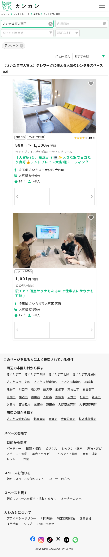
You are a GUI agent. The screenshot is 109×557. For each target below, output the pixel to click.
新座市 (96, 397)
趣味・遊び (94, 448)
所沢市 (47, 389)
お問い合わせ (45, 524)
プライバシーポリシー (21, 518)
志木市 (71, 397)
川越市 (88, 382)
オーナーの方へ (71, 498)
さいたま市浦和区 (45, 382)
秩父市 (35, 389)
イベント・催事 (67, 454)
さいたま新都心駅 (18, 419)
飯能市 (59, 389)
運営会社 (85, 518)
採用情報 (12, 524)
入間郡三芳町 (67, 404)
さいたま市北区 (59, 374)
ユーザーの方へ (59, 479)
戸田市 (35, 397)
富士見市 (25, 404)
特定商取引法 (66, 518)
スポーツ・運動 (17, 454)
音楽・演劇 (90, 454)
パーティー (14, 448)
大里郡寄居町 (88, 404)
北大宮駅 (39, 419)
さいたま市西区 (35, 374)
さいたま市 (14, 374)
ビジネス (51, 448)
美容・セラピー (42, 454)
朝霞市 (59, 397)
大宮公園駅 (68, 419)
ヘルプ (27, 524)
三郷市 (38, 404)
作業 (26, 459)
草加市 (11, 397)
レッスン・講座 (72, 448)
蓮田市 (50, 404)
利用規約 (47, 518)
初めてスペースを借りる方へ (25, 479)
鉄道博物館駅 (87, 419)
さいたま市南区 (70, 382)
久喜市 (11, 404)
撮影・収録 (33, 448)
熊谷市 (11, 389)
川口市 (23, 389)
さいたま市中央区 (18, 382)
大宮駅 (53, 419)
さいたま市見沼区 (84, 374)
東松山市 (73, 389)
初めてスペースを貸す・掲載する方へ (31, 498)
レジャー (12, 459)
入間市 (47, 397)
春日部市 (88, 389)
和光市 (84, 397)
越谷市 (23, 397)
